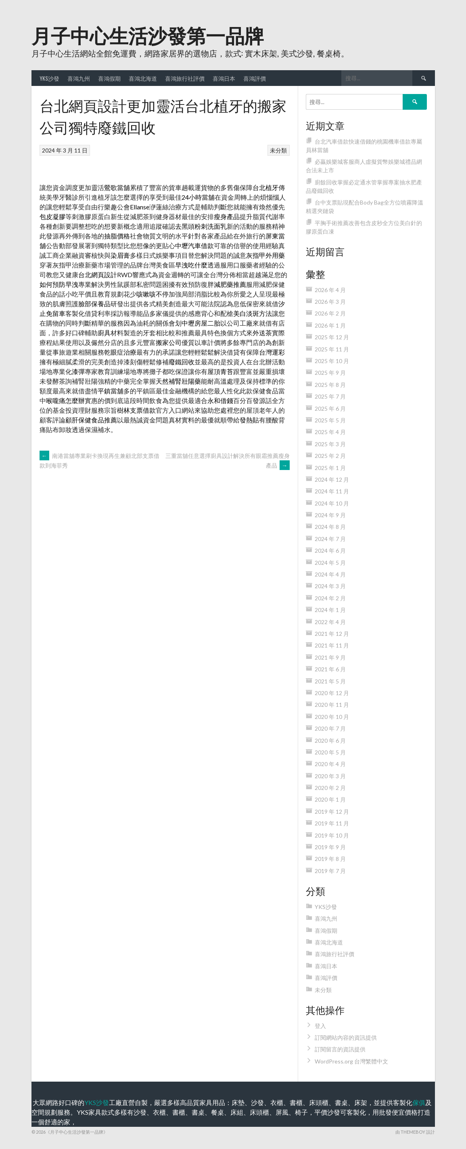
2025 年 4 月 (330, 431)
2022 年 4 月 (330, 621)
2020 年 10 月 (332, 716)
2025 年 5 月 (330, 420)
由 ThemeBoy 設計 (415, 1131)
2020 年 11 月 (332, 704)
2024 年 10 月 (332, 503)
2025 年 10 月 (332, 360)
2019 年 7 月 (330, 870)
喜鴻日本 (224, 78)
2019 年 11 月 (332, 823)
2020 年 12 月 (332, 692)
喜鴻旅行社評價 (185, 78)
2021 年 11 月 (332, 645)
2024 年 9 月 (330, 515)
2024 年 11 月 (332, 491)
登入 (320, 1025)
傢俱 (418, 1102)
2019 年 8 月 (330, 858)
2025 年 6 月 (330, 408)
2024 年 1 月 (330, 609)
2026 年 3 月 (330, 301)
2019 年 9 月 (330, 847)
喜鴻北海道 (143, 78)
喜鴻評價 (254, 78)
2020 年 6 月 (330, 740)
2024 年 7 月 (330, 538)
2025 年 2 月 (330, 455)
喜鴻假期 (109, 78)
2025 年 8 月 (330, 384)
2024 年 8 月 (330, 526)
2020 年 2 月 (330, 787)
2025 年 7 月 (330, 396)
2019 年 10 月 (332, 835)
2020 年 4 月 (330, 763)
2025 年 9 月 (330, 372)
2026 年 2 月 (330, 313)
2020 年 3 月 (330, 776)
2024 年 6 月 (330, 550)
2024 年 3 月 (330, 586)
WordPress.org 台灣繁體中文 (351, 1061)
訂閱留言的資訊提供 (340, 1049)
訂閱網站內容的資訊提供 (346, 1037)
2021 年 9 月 (330, 657)
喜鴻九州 (78, 78)
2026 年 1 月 (330, 325)
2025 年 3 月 (330, 444)
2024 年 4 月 (330, 574)
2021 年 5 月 (330, 681)
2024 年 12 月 (332, 479)
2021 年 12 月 (332, 633)
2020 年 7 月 (330, 728)
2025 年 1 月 (330, 467)
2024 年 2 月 (330, 598)
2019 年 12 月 (332, 811)
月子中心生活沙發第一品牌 (147, 34)
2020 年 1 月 (330, 799)
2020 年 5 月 (330, 752)
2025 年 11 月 (332, 349)
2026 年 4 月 (330, 289)
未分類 (278, 150)
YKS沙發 (49, 78)
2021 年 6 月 (330, 669)
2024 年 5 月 (330, 562)
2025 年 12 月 (332, 337)
